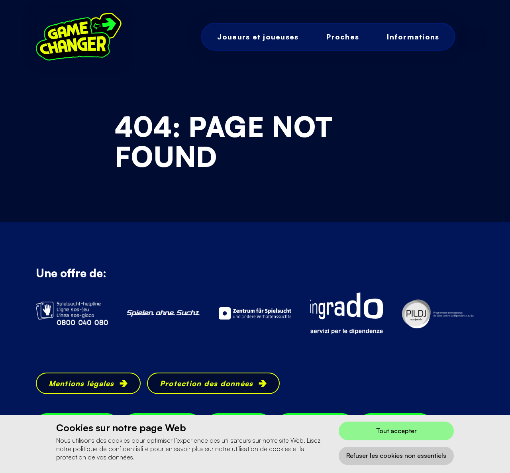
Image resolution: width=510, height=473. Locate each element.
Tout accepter (396, 431)
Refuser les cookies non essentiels (396, 455)
